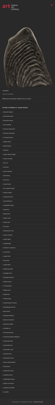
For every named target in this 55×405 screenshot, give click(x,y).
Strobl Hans (6, 366)
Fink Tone (6, 167)
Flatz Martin (6, 175)
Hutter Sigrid (7, 239)
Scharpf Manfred (8, 332)
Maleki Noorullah (8, 269)
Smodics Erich (7, 353)
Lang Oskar (6, 252)
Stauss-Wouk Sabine (9, 362)
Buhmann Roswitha (9, 133)
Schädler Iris (7, 328)
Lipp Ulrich (6, 260)
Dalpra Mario (7, 141)
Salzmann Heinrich (8, 319)
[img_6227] (27, 54)
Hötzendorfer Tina (8, 230)
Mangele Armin (7, 273)
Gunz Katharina (7, 201)
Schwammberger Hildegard (11, 336)
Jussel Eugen (7, 243)
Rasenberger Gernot (9, 307)
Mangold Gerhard (8, 277)
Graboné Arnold (8, 196)
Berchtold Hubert (8, 116)
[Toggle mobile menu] (52, 5)
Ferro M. (5, 163)
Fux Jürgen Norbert (9, 188)
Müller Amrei (6, 290)
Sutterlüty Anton (8, 375)
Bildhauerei (5, 98)
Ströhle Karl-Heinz (8, 370)
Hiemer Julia (6, 218)
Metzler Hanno (21, 98)
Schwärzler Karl (7, 345)
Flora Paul (6, 180)
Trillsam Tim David (8, 383)
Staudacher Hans (8, 358)
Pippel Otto (6, 294)
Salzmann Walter (8, 324)
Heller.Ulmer (6, 213)
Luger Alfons (7, 264)
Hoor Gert (6, 226)
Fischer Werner (7, 171)
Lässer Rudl (6, 256)
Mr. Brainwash (7, 286)
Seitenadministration (38, 402)
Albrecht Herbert (8, 112)
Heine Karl (6, 209)
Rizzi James (6, 311)
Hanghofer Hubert (8, 205)
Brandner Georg (8, 120)
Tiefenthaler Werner (9, 379)
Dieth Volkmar (7, 146)
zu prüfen (28, 98)
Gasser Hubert (7, 192)
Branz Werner (7, 124)
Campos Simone (8, 137)
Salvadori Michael (8, 315)
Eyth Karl (5, 150)
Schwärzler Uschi (8, 349)
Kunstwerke (13, 98)
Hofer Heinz (6, 222)
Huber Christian (7, 235)
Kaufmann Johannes (9, 247)
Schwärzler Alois (8, 341)
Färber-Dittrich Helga (9, 154)
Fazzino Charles (7, 158)
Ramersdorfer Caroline (10, 303)
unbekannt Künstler (9, 387)
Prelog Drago (7, 298)
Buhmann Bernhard (9, 129)
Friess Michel (7, 184)
